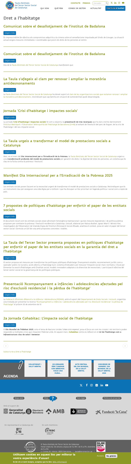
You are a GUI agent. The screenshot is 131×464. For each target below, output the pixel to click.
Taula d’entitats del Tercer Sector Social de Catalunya (29, 94)
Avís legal (81, 398)
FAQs (46, 398)
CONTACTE (75, 3)
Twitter (113, 3)
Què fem (58, 8)
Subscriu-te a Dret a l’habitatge (17, 352)
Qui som (44, 8)
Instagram (121, 3)
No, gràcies (111, 456)
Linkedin (117, 3)
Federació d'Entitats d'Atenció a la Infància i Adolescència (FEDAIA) (35, 299)
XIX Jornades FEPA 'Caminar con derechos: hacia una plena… (58, 368)
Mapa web (19, 398)
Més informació (60, 462)
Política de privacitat (112, 398)
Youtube (124, 3)
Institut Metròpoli (12, 124)
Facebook (86, 388)
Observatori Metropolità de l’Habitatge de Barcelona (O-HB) (49, 124)
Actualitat (95, 8)
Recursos (111, 8)
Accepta (100, 456)
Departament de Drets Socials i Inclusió (98, 299)
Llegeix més (10, 33)
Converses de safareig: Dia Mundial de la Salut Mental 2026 (104, 368)
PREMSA (86, 3)
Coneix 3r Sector (77, 8)
